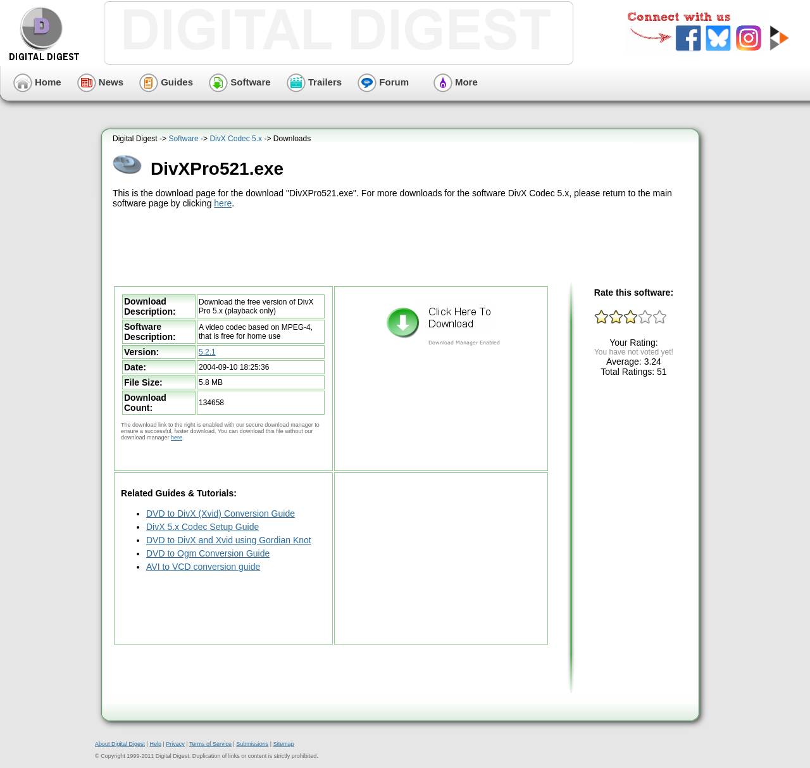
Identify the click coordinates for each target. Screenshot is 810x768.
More (455, 82)
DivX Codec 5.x (235, 138)
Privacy (175, 744)
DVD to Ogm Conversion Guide (208, 553)
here (223, 203)
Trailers (314, 82)
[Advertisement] (401, 245)
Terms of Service (210, 744)
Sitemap (283, 744)
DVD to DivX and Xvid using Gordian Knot (228, 540)
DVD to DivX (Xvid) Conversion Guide (220, 513)
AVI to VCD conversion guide (203, 567)
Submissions (252, 744)
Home (37, 82)
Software (240, 82)
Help (155, 744)
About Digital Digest (120, 744)
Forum (383, 82)
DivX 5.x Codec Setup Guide (202, 527)
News (100, 82)
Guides (166, 82)
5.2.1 (207, 352)
